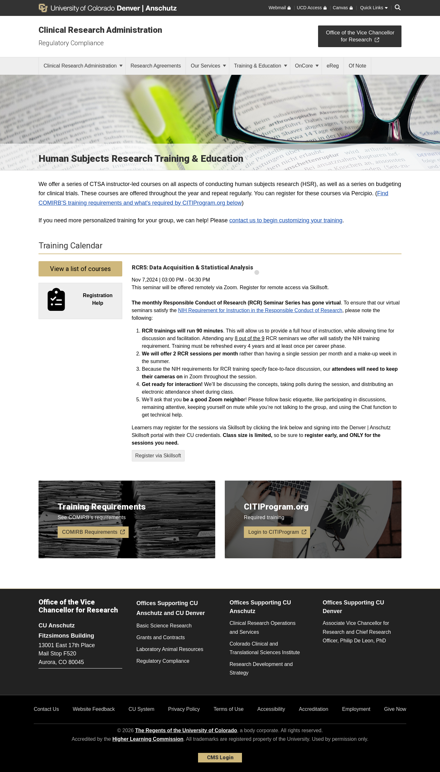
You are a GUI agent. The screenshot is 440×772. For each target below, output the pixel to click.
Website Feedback (94, 709)
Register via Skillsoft (158, 455)
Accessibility (271, 709)
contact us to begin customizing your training (285, 220)
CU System (141, 709)
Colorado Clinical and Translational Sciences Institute (265, 648)
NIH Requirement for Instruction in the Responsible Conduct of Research (260, 310)
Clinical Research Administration (100, 30)
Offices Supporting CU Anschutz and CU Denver (171, 608)
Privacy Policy (184, 709)
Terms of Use (229, 709)
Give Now (395, 709)
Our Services (208, 65)
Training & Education (260, 65)
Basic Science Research (164, 625)
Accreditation (314, 709)
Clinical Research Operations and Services (262, 627)
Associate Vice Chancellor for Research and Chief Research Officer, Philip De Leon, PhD (357, 631)
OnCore (307, 65)
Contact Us (46, 709)
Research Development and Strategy (261, 668)
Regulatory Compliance (71, 43)
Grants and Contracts (161, 637)
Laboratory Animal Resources (170, 649)
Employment (356, 709)
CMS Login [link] (220, 757)
